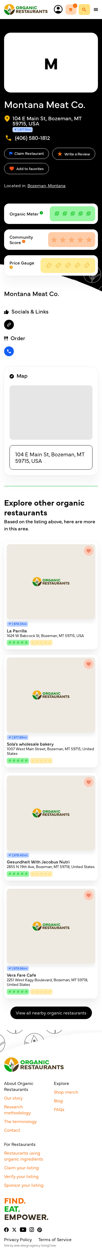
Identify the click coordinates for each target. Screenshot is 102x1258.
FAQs (59, 1109)
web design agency (27, 1245)
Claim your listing (21, 1167)
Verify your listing (21, 1176)
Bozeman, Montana (46, 185)
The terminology (20, 1121)
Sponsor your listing (24, 1185)
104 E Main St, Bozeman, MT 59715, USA (50, 457)
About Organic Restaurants (18, 1086)
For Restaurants (20, 1144)
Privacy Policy (18, 1239)
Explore (61, 1083)
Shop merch (66, 1092)
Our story (13, 1098)
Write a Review (73, 153)
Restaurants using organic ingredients (23, 1156)
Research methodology (17, 1109)
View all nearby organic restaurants (51, 1013)
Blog (58, 1100)
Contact (12, 1130)
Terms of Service (55, 1239)
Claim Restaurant (26, 153)
